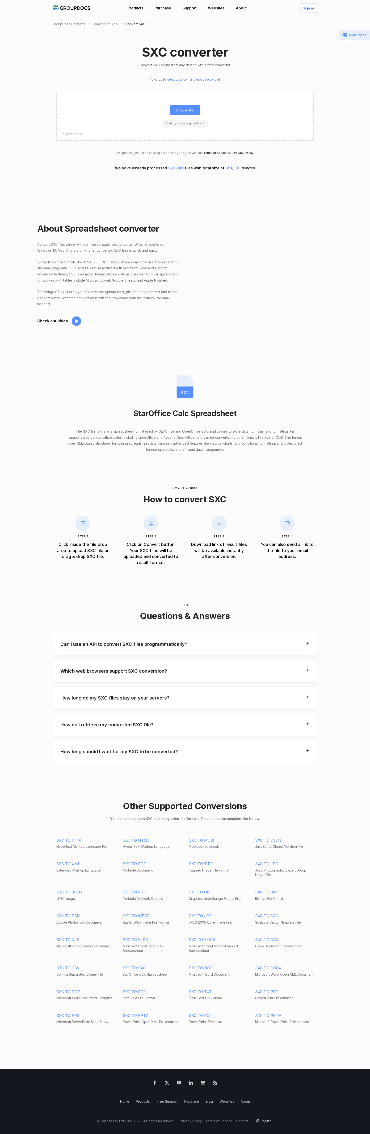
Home (124, 1101)
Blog (209, 1101)
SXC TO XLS (67, 939)
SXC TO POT (200, 1015)
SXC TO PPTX (135, 1015)
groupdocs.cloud (208, 79)
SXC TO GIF (199, 892)
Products (135, 8)
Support (189, 8)
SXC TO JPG (266, 863)
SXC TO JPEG (69, 892)
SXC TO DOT (68, 991)
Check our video (52, 321)
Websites (216, 8)
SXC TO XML (68, 863)
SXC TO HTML (136, 840)
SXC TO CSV (68, 968)
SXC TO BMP (267, 892)
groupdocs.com (178, 79)
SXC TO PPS (68, 1015)
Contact (242, 1121)
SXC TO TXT (200, 991)
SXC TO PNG (135, 892)
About (241, 8)
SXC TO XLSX (135, 939)
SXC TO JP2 (200, 915)
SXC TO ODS (267, 939)
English (266, 1121)
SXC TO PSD (68, 915)
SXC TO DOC (200, 968)
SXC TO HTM (68, 840)
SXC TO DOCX (268, 968)
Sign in (308, 8)
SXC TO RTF (134, 991)
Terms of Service (215, 153)
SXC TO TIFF (201, 863)
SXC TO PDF (134, 863)
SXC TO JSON (268, 840)
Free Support (167, 1101)
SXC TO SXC (134, 968)
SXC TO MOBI (201, 840)
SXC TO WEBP (136, 915)
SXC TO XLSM (202, 939)
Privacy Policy (243, 153)
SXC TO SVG (266, 915)
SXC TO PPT (266, 991)
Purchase (163, 8)
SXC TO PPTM (268, 1015)
